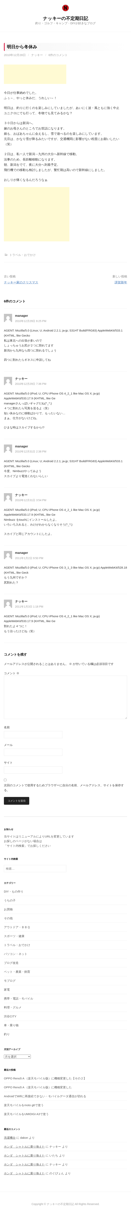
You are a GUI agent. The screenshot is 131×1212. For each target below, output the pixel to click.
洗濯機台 (10, 1137)
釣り (7, 1034)
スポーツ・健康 (14, 936)
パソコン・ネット (15, 954)
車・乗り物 (11, 1025)
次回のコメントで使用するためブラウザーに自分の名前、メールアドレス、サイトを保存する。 (64, 788)
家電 (7, 989)
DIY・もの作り (13, 891)
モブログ (10, 980)
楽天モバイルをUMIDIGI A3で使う (26, 1114)
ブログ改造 (11, 962)
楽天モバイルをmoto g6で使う (24, 1105)
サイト (8, 762)
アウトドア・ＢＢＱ (17, 927)
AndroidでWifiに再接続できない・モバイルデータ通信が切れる (45, 1096)
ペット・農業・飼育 (17, 971)
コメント (11, 673)
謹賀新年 (121, 282)
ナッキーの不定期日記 (65, 18)
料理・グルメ (12, 1007)
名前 (7, 727)
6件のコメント (58, 55)
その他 (8, 918)
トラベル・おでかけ (22, 254)
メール (8, 745)
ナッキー (37, 55)
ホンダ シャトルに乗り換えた (24, 1146)
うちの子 (10, 900)
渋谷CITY (10, 1016)
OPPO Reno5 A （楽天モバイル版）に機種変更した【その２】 (45, 1078)
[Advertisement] (35, 74)
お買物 (8, 909)
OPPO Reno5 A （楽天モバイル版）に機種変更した (38, 1087)
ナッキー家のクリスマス (21, 282)
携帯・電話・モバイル (18, 998)
